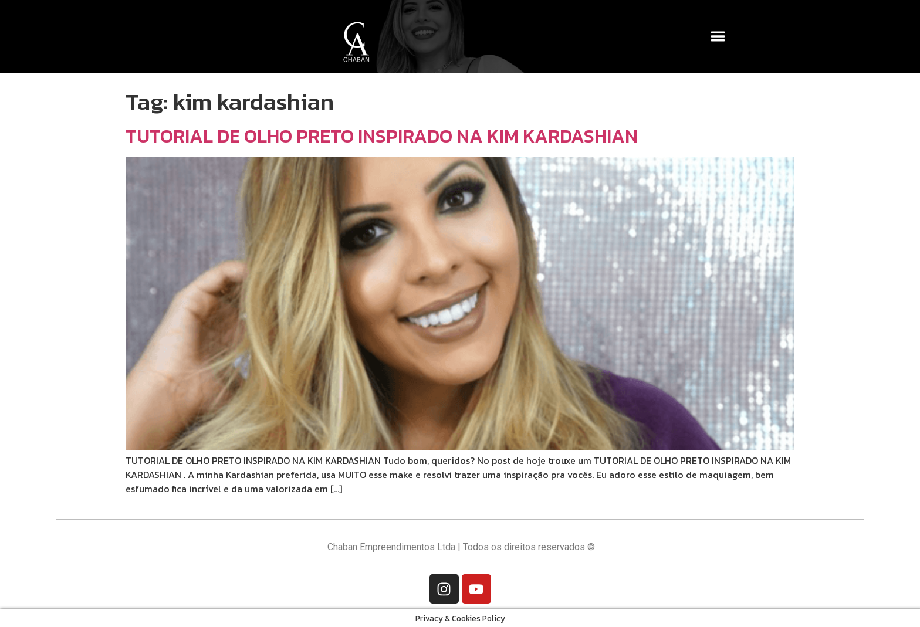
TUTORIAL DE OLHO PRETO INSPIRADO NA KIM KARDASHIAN (382, 136)
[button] (718, 36)
